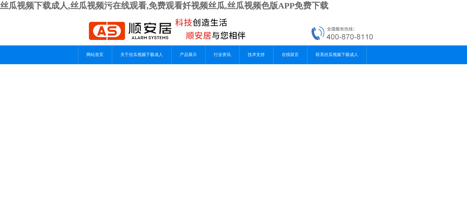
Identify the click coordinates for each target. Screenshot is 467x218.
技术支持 (256, 54)
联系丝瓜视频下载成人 (337, 54)
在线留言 (290, 54)
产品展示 (188, 54)
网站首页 (94, 54)
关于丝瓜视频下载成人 (141, 54)
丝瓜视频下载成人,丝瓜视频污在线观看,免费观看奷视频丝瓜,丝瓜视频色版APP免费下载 (164, 5)
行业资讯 (222, 54)
